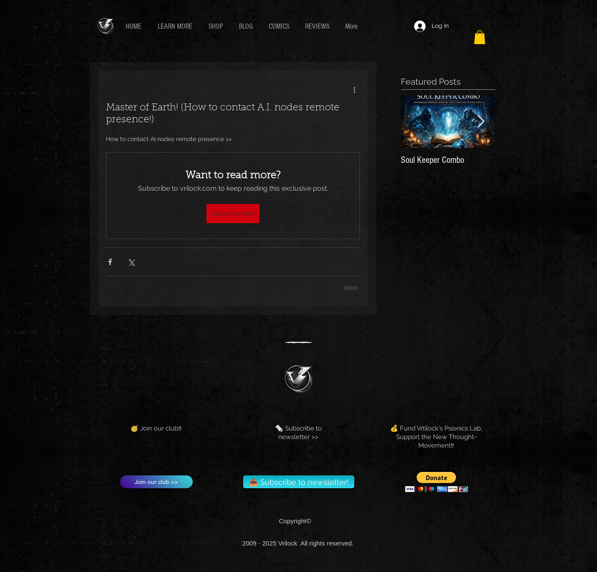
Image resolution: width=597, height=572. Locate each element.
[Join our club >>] (156, 481)
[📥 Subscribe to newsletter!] (298, 481)
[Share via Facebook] (110, 262)
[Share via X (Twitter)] (131, 262)
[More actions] (355, 89)
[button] (176, 26)
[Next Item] (481, 122)
